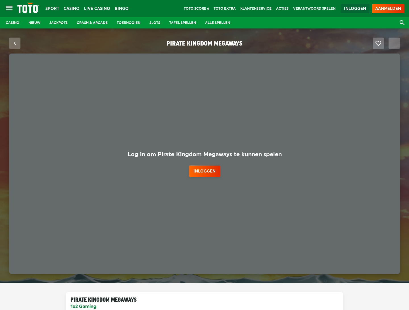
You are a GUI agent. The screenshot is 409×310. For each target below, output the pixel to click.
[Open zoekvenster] (402, 22)
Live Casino (97, 8)
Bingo (122, 8)
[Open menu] (9, 8)
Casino (72, 8)
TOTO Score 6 (196, 9)
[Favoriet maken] (378, 43)
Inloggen (355, 8)
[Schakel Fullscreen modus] (394, 43)
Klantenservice (256, 9)
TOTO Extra (225, 9)
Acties (282, 9)
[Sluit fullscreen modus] (14, 43)
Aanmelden (388, 8)
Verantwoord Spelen (314, 9)
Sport (52, 8)
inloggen (204, 171)
